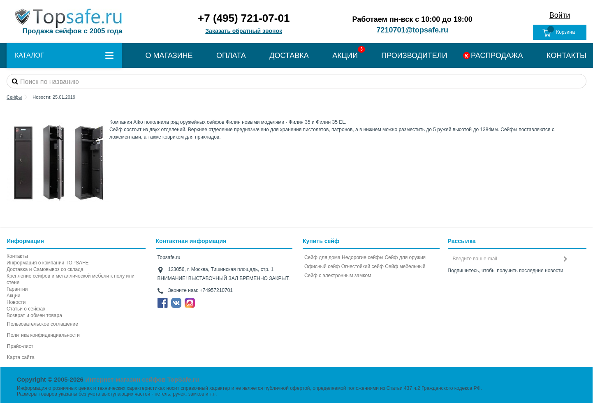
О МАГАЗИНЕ (168, 55)
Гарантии (17, 289)
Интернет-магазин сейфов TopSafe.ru (142, 379)
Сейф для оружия (405, 257)
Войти (559, 15)
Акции (14, 296)
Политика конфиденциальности (43, 335)
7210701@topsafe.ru (412, 30)
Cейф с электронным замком (337, 275)
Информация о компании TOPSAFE (47, 263)
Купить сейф (321, 241)
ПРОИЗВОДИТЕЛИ (414, 55)
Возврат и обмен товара (34, 315)
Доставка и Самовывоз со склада (45, 269)
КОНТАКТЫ (566, 55)
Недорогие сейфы (362, 257)
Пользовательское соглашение (42, 324)
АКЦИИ (345, 55)
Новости (16, 302)
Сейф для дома (322, 257)
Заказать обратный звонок (243, 31)
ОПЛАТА (231, 55)
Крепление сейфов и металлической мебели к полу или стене (70, 279)
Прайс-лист (20, 346)
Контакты (17, 256)
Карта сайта (21, 357)
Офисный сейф (322, 266)
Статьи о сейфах (26, 309)
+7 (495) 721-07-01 (244, 18)
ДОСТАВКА (289, 55)
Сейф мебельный (405, 266)
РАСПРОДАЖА (497, 55)
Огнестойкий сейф (362, 266)
